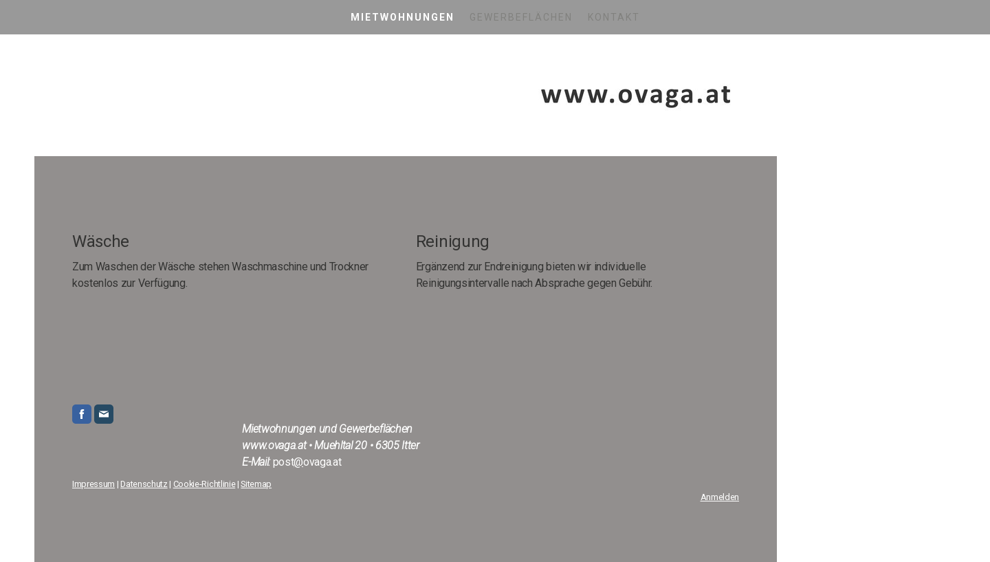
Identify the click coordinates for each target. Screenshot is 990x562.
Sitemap (256, 484)
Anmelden (720, 497)
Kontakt (614, 17)
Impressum (93, 484)
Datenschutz (143, 484)
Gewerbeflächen (521, 17)
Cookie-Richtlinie (204, 484)
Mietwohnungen (402, 17)
